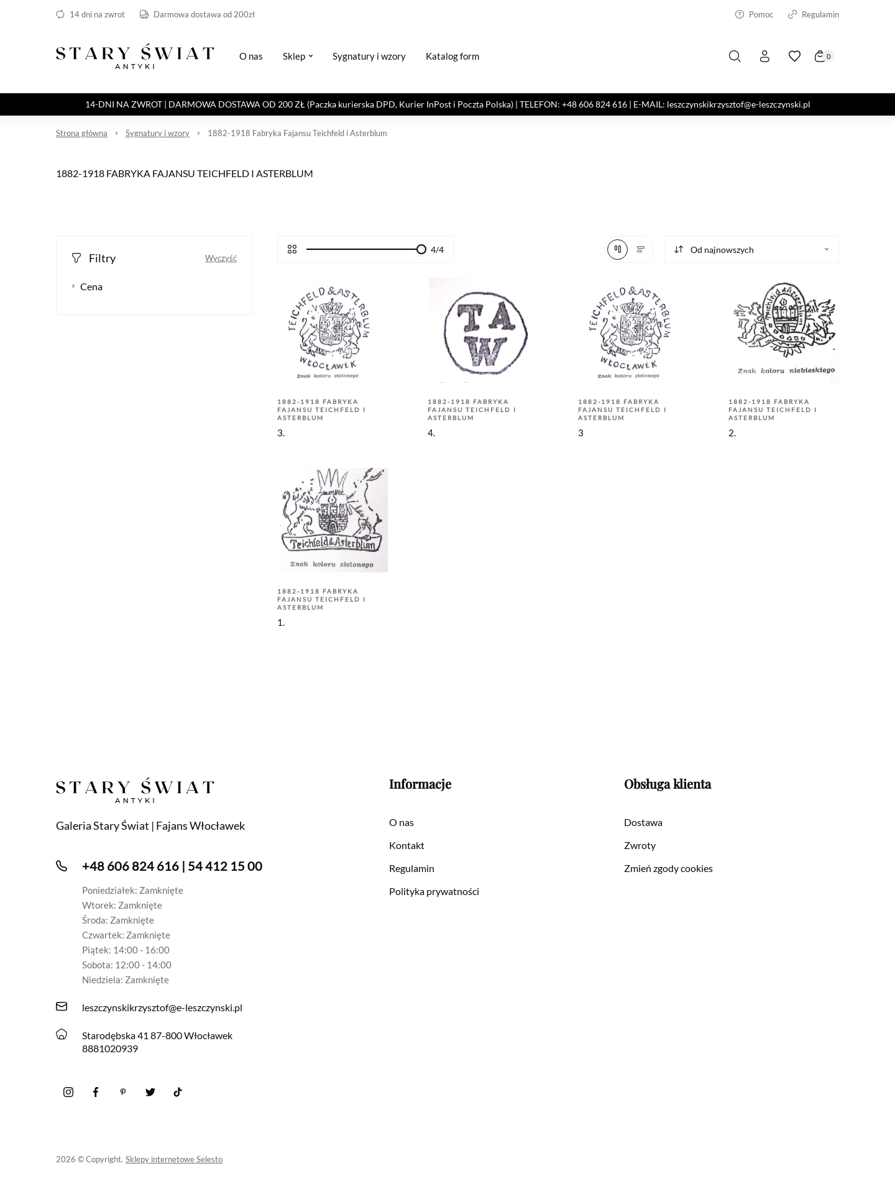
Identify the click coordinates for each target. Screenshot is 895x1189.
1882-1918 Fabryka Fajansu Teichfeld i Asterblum (297, 133)
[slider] (421, 249)
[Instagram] (68, 1092)
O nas (401, 822)
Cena (87, 286)
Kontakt (407, 845)
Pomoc (754, 14)
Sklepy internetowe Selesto (174, 1159)
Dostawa (643, 822)
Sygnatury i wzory (158, 133)
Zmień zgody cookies (668, 868)
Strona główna (82, 133)
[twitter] (150, 1092)
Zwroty (640, 845)
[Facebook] (95, 1092)
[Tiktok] (177, 1092)
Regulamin (813, 14)
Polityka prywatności (434, 891)
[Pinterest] (123, 1092)
